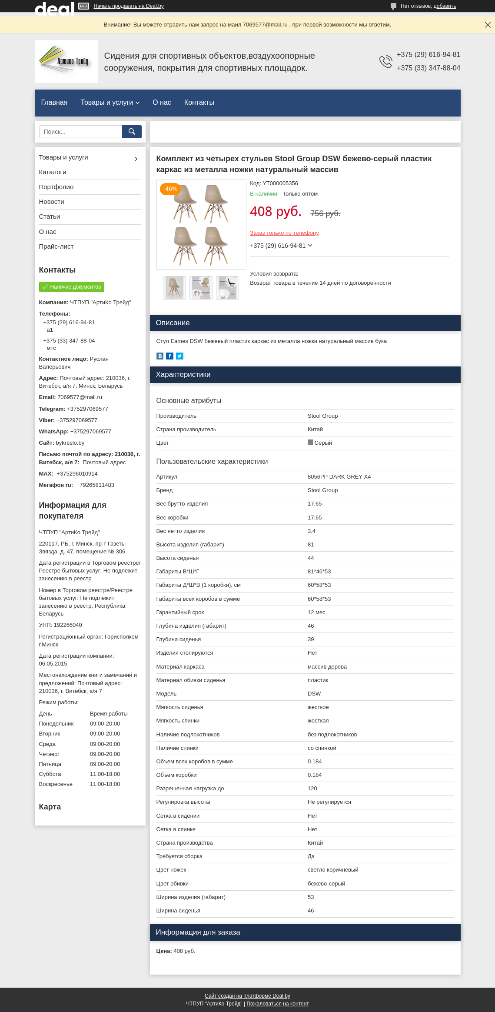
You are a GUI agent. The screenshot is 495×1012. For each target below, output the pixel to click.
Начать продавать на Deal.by (129, 6)
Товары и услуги (106, 102)
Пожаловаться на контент (277, 1004)
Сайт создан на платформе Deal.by (247, 996)
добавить (445, 6)
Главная (54, 102)
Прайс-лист (56, 246)
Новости (51, 201)
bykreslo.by (70, 442)
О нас (162, 102)
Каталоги (52, 172)
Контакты (199, 102)
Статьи (49, 216)
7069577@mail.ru (79, 397)
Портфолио (56, 186)
